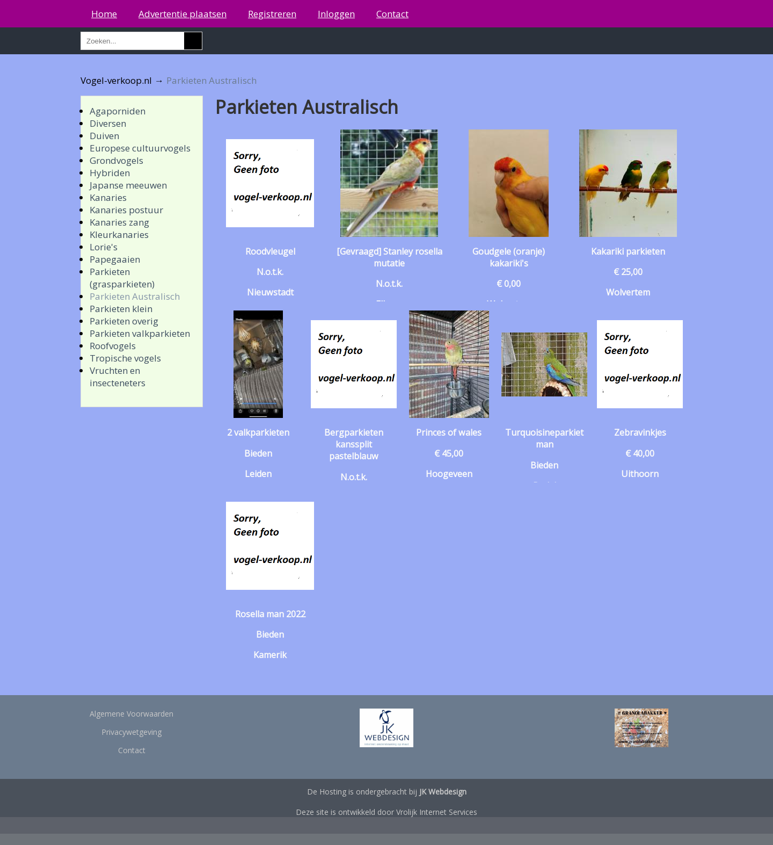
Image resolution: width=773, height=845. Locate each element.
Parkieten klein (121, 308)
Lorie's (104, 247)
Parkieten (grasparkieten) (122, 277)
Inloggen (336, 14)
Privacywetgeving (131, 732)
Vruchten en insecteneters (117, 376)
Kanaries (108, 197)
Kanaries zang (119, 222)
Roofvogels (113, 346)
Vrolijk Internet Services (436, 812)
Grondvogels (116, 160)
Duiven (104, 135)
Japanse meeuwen (128, 185)
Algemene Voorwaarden (131, 714)
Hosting (332, 791)
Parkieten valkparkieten (140, 333)
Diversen (108, 123)
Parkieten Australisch (135, 296)
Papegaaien (115, 259)
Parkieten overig (124, 321)
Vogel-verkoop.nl (116, 80)
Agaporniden (117, 111)
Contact (392, 14)
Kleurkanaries (119, 234)
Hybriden (110, 173)
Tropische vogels (125, 358)
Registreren (272, 14)
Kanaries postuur (126, 210)
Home (104, 14)
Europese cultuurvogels (140, 148)
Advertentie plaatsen (182, 14)
